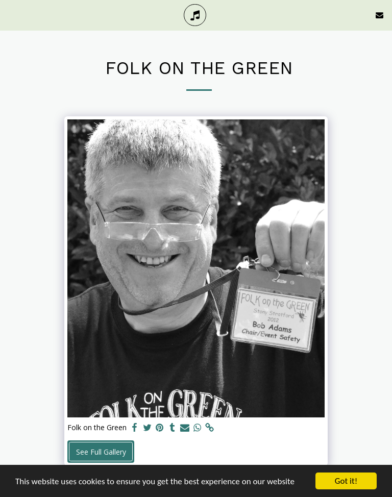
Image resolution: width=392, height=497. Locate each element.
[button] (11, 14)
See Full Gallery (101, 452)
